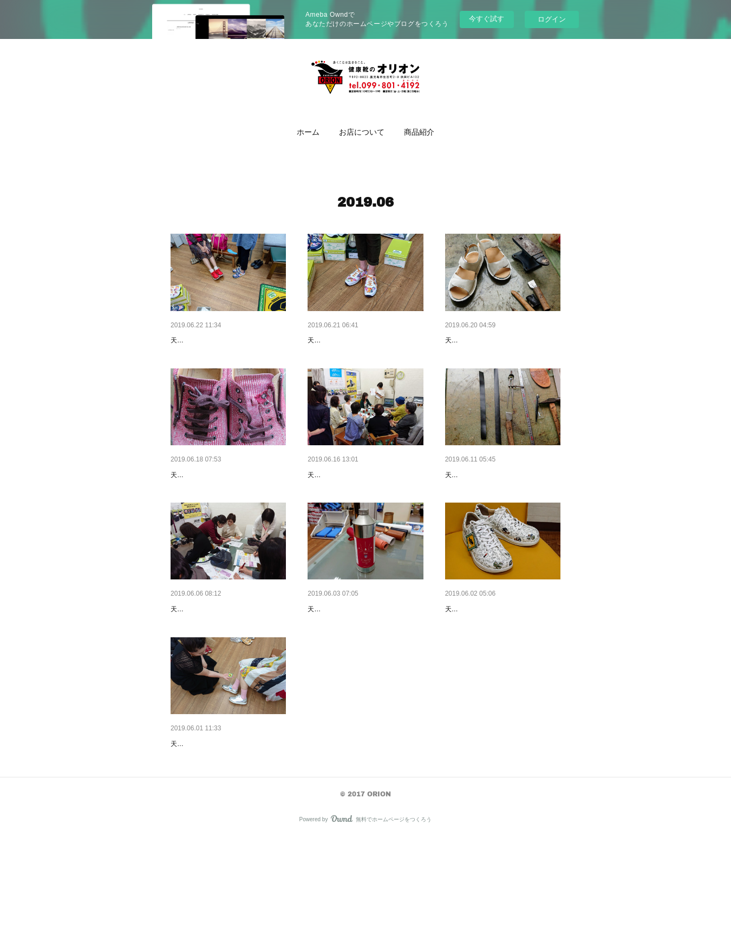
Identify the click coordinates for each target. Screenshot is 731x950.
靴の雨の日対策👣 (339, 665)
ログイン (552, 19)
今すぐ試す (486, 19)
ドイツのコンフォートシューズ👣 (228, 827)
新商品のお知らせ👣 (480, 665)
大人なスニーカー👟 (342, 340)
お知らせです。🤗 (202, 665)
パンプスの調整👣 (476, 502)
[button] (308, 132)
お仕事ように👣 (472, 340)
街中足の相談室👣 (339, 502)
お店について (361, 132)
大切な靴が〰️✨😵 (203, 502)
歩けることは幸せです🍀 (213, 340)
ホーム (308, 132)
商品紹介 (419, 132)
